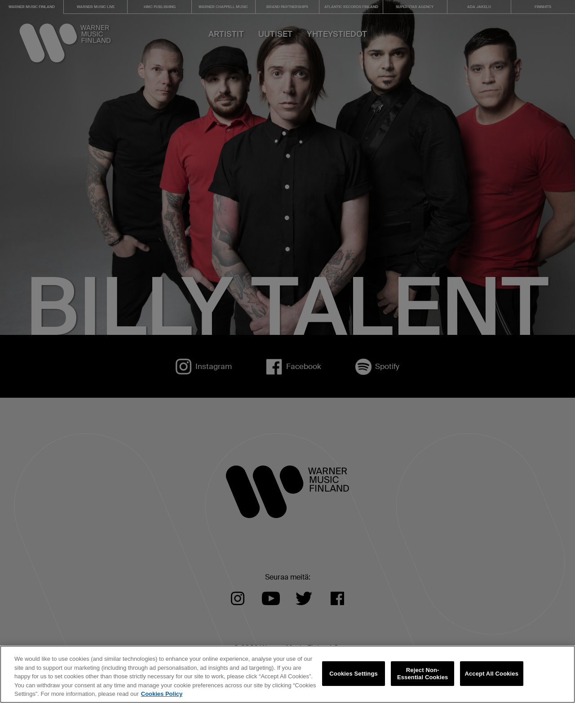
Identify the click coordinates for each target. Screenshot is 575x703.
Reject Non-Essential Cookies (422, 687)
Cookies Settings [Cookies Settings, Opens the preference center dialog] (353, 687)
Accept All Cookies (491, 687)
